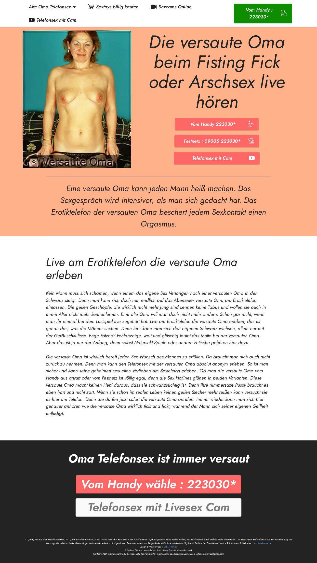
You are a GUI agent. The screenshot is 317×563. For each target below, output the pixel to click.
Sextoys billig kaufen (113, 6)
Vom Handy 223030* (217, 124)
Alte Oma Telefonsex (50, 6)
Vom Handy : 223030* (266, 13)
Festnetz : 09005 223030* (216, 141)
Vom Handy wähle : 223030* (158, 484)
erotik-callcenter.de (262, 543)
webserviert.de (170, 547)
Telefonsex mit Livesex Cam (159, 507)
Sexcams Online (171, 6)
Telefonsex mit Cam (52, 19)
